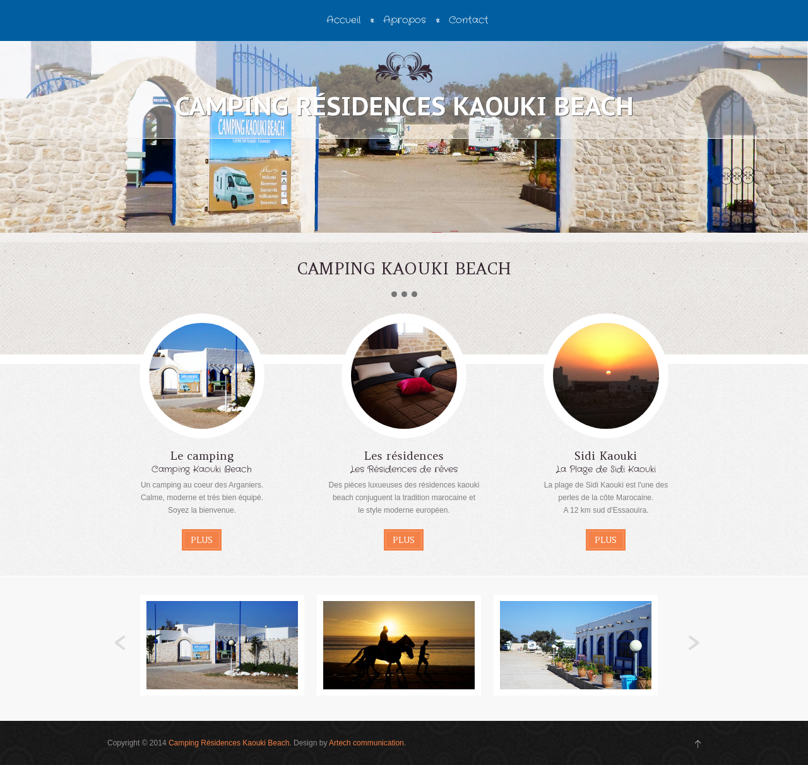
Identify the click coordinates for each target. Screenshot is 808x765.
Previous (120, 643)
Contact (469, 20)
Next (693, 643)
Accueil (343, 20)
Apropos (404, 20)
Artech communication (366, 743)
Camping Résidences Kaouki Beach (229, 743)
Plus (202, 540)
